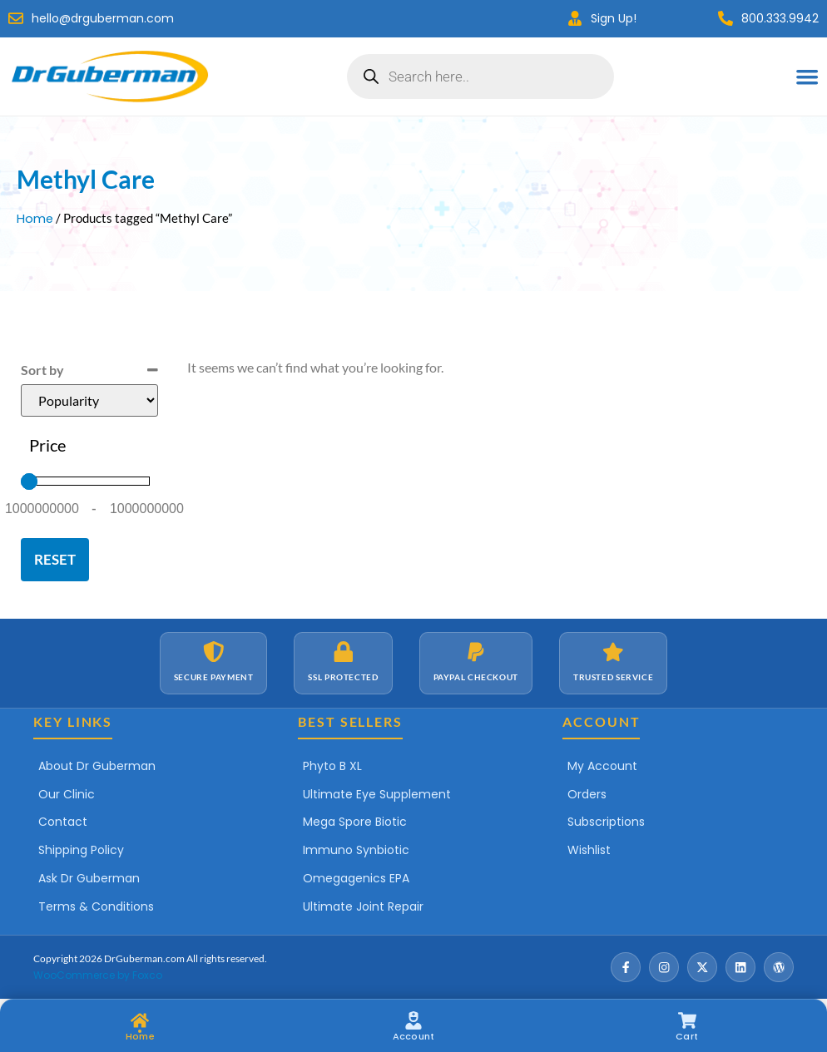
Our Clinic (66, 794)
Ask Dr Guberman (89, 878)
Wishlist (589, 850)
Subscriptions (606, 821)
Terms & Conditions (96, 906)
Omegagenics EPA (356, 878)
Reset (55, 559)
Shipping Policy (81, 850)
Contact (62, 821)
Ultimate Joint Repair (363, 906)
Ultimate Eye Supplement (377, 794)
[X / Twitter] (702, 967)
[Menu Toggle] (807, 76)
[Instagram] (664, 967)
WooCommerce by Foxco (97, 975)
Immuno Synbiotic (356, 850)
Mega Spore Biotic (355, 821)
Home (35, 218)
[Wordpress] (779, 967)
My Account (602, 766)
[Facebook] (626, 967)
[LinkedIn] (740, 967)
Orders (587, 794)
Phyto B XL (332, 766)
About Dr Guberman (97, 766)
